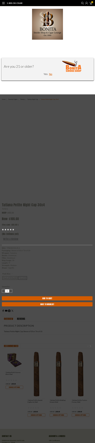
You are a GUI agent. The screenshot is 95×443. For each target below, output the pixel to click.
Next (90, 346)
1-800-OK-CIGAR (14, 3)
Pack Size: (7, 274)
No (50, 74)
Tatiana (5, 209)
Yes (46, 74)
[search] (81, 3)
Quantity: (6, 286)
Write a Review (10, 239)
